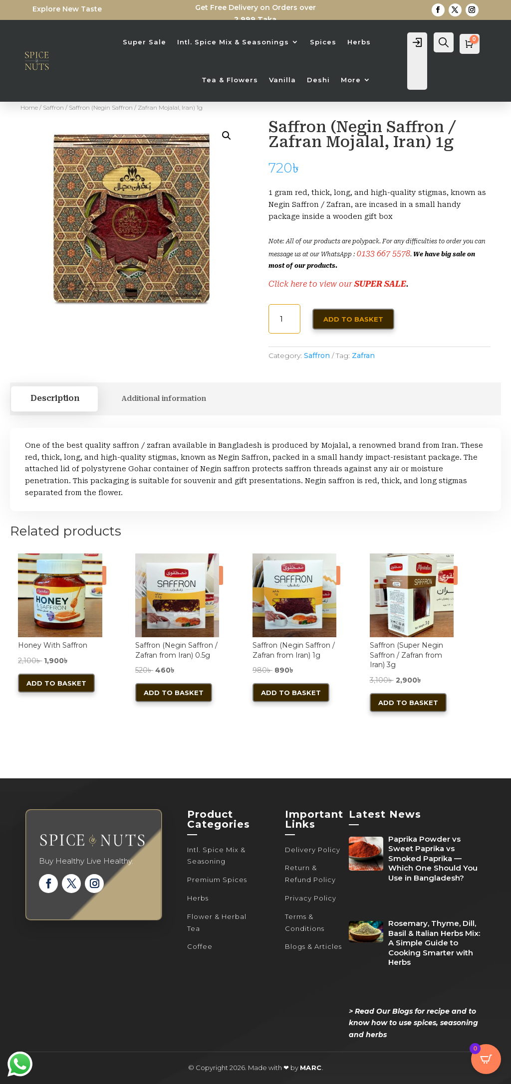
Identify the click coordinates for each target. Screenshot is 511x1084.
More (351, 80)
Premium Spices (217, 880)
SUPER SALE (380, 284)
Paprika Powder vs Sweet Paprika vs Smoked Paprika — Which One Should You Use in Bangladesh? (433, 858)
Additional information (163, 398)
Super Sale (144, 42)
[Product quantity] (284, 319)
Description (54, 398)
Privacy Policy (310, 898)
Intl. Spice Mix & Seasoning (216, 856)
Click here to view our (311, 284)
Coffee (200, 946)
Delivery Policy (312, 850)
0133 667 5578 (383, 253)
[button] (227, 136)
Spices (323, 42)
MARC (311, 1068)
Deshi (318, 80)
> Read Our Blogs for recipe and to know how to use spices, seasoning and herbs (413, 1023)
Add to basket (353, 319)
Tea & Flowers (230, 80)
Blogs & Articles (313, 946)
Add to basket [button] (56, 683)
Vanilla (282, 80)
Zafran (363, 355)
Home (29, 107)
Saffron (53, 107)
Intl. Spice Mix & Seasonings (233, 42)
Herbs (359, 42)
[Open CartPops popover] (486, 1059)
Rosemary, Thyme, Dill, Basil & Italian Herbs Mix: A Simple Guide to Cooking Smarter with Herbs (434, 942)
